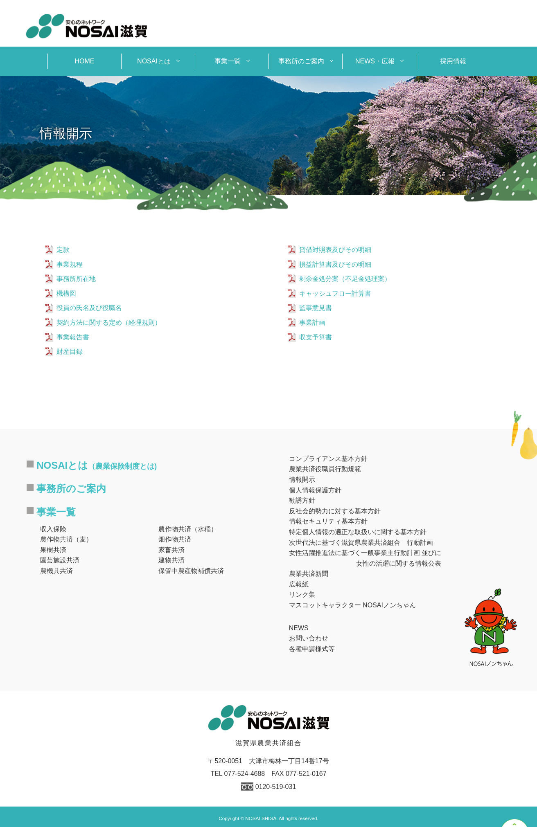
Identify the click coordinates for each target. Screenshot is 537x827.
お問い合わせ (308, 638)
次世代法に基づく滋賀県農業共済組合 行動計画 (361, 542)
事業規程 (69, 264)
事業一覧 (227, 61)
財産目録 (69, 351)
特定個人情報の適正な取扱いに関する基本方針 (357, 531)
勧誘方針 (302, 500)
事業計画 (312, 322)
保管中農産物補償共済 (191, 570)
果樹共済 (53, 549)
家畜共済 (171, 549)
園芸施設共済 (59, 560)
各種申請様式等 (312, 648)
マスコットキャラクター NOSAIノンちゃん (352, 605)
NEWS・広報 (375, 61)
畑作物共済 (174, 539)
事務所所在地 (76, 278)
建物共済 (171, 560)
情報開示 (302, 479)
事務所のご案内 (301, 61)
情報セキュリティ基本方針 (328, 521)
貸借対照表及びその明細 (335, 249)
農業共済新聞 (308, 573)
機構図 (66, 293)
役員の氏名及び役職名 (89, 307)
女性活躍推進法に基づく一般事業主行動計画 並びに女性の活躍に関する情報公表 (365, 558)
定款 (63, 249)
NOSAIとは (154, 61)
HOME (85, 61)
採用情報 (453, 61)
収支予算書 (315, 337)
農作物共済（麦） (66, 539)
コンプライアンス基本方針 (328, 458)
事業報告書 (72, 337)
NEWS (299, 628)
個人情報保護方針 (315, 490)
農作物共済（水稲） (187, 529)
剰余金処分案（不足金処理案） (345, 278)
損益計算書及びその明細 (335, 264)
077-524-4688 (244, 773)
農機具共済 (56, 570)
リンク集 (302, 594)
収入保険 (53, 529)
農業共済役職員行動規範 (325, 468)
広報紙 (299, 584)
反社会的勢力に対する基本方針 (335, 511)
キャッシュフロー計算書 (335, 293)
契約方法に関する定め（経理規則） (108, 322)
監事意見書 (315, 307)
